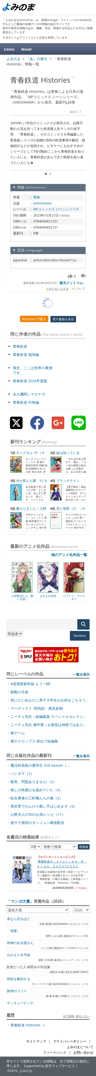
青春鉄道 (20, 346)
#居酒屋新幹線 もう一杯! (30, 683)
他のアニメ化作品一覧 (69, 554)
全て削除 (68, 1016)
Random (80, 635)
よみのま (26, 1071)
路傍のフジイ (17, 991)
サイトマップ (36, 1041)
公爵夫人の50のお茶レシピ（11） (37, 814)
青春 (36, 197)
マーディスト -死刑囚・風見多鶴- (37, 708)
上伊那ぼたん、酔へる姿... (22, 597)
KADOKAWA (42, 203)
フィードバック (54, 1052)
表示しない (83, 1016)
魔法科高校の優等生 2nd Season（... (39, 765)
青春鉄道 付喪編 (26, 402)
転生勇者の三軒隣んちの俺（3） (36, 798)
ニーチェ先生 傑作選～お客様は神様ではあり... (48, 724)
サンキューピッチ (20, 1003)
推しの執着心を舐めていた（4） (36, 789)
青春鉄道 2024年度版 (30, 380)
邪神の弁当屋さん (20, 943)
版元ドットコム (71, 282)
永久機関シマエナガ (29, 394)
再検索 (83, 847)
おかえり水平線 (18, 955)
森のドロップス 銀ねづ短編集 (34, 741)
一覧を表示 (81, 674)
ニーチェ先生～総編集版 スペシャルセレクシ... (48, 716)
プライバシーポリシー (69, 1041)
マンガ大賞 (20, 901)
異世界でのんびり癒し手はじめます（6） (43, 806)
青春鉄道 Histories (25, 1025)
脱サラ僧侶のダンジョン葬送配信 (37, 822)
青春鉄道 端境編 (26, 354)
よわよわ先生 (48, 596)
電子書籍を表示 (63, 319)
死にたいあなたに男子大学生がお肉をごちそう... (49, 700)
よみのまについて (80, 1047)
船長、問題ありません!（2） (33, 781)
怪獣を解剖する (18, 979)
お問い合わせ (83, 1052)
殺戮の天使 (19, 691)
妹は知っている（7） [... (64, 455)
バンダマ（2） (22, 773)
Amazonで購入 (34, 318)
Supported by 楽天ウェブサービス (49, 1066)
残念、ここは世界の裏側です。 (32, 370)
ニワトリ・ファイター (74, 597)
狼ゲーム (17, 732)
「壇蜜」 (13, 931)
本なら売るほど (18, 919)
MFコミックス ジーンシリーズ (56, 209)
